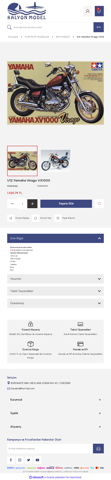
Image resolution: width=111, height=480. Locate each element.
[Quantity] (22, 203)
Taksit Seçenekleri (21, 291)
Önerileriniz (17, 303)
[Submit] (98, 448)
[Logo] (26, 11)
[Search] (55, 27)
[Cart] (99, 11)
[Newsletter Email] (55, 448)
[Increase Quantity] (32, 203)
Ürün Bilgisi (16, 238)
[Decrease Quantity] (12, 203)
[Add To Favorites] (99, 203)
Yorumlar (15, 279)
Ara (99, 27)
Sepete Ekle (66, 203)
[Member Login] (87, 11)
